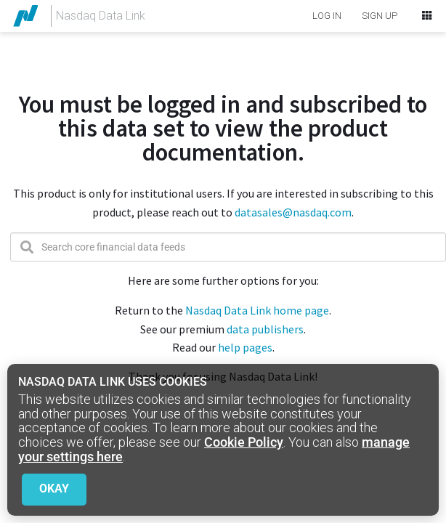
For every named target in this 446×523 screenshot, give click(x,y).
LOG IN (326, 15)
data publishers (265, 329)
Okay (54, 488)
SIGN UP (379, 15)
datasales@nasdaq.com (292, 212)
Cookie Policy (243, 442)
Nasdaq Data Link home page (257, 310)
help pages (245, 347)
